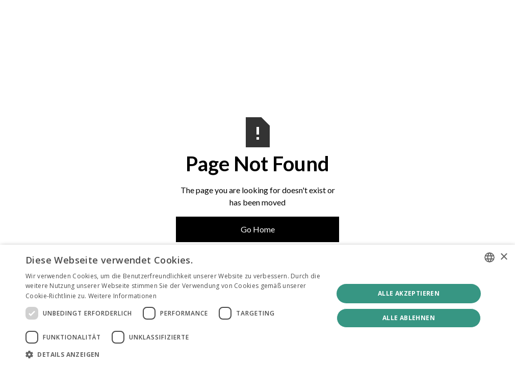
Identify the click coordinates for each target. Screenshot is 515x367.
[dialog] (257, 306)
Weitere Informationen (122, 296)
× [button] (503, 257)
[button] (174, 354)
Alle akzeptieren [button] (409, 293)
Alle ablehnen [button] (408, 317)
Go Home (258, 229)
